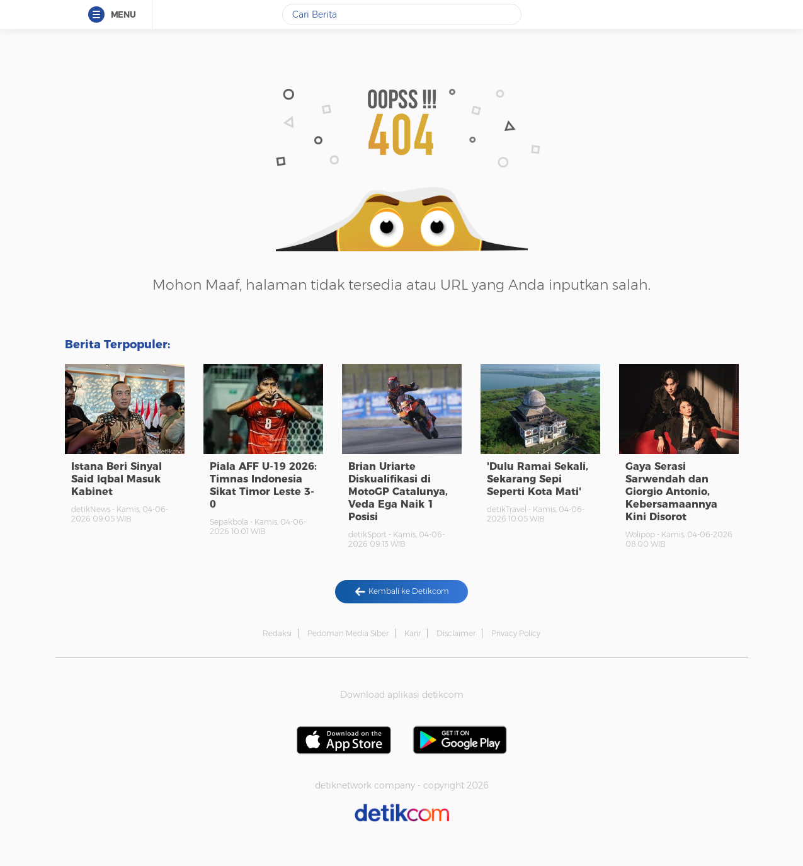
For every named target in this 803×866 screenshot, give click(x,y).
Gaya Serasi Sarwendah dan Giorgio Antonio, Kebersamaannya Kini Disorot (671, 491)
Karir (412, 633)
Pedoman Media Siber (348, 633)
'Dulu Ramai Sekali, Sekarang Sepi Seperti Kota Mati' (537, 479)
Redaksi (277, 633)
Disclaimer (456, 633)
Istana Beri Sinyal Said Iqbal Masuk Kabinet (116, 479)
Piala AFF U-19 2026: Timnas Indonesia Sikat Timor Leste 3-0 (263, 485)
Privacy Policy (515, 633)
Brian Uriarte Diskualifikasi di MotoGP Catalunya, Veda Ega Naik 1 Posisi (398, 491)
